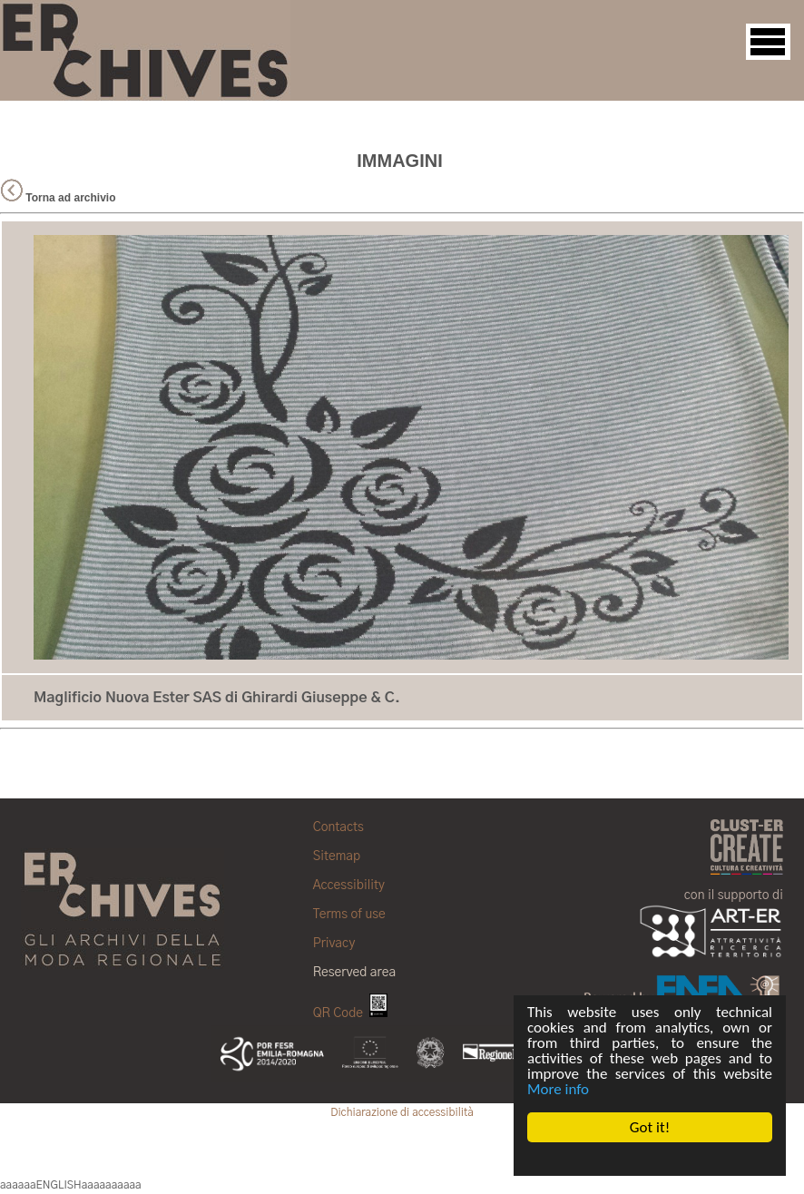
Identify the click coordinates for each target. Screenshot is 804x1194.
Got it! (650, 1127)
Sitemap (336, 856)
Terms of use (349, 914)
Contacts (338, 827)
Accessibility (349, 885)
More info (558, 1089)
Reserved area (354, 972)
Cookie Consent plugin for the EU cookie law (649, 1159)
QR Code (350, 1013)
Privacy (334, 943)
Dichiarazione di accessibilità (402, 1112)
